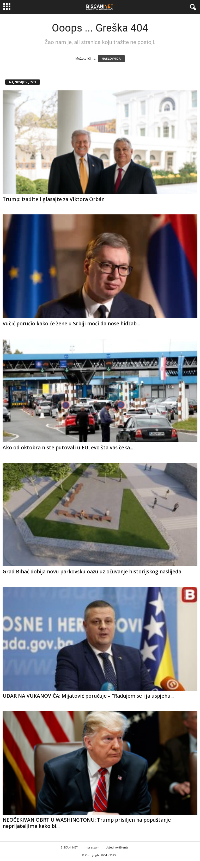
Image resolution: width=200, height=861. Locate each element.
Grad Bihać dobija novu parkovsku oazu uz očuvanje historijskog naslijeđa (92, 571)
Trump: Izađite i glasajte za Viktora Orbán (54, 199)
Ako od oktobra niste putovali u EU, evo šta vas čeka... (68, 447)
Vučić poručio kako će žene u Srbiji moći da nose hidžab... (71, 323)
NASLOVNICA (111, 58)
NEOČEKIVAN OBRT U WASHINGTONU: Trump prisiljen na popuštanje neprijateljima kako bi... (87, 822)
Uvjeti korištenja (117, 847)
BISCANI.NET (69, 847)
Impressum (92, 847)
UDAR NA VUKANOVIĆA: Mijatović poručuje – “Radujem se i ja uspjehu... (88, 695)
